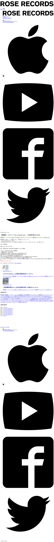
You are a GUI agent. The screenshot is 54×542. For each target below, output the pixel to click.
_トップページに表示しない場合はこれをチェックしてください (18, 237)
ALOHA (23, 302)
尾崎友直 (33, 298)
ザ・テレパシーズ (8, 300)
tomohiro (47, 299)
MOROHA (6, 297)
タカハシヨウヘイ (26, 300)
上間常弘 (20, 302)
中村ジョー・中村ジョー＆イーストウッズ (15, 299)
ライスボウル (11, 298)
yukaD (16, 298)
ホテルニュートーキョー (32, 297)
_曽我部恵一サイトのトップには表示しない (41, 237)
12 (12, 308)
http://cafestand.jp (18, 263)
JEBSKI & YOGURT (43, 300)
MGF (33, 296)
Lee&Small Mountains (45, 296)
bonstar (37, 298)
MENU (1, 9)
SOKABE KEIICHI (8, 22)
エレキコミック (14, 302)
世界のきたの (11, 297)
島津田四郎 (21, 296)
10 (9, 308)
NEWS (6, 16)
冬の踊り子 (37, 299)
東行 (46, 297)
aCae (26, 302)
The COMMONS (50, 300)
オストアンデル (7, 302)
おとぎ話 (2, 302)
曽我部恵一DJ (41, 294)
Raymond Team (42, 299)
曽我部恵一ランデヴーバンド (32, 294)
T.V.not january (15, 300)
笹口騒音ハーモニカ (9, 296)
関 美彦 (31, 300)
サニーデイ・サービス (14, 294)
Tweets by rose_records (4, 327)
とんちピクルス (27, 299)
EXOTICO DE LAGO (28, 296)
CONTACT (7, 18)
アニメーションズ (41, 297)
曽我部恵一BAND (22, 294)
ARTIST (7, 17)
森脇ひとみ (19, 298)
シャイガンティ (23, 297)
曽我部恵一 (2, 237)
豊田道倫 (32, 299)
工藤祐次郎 (16, 296)
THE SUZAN (35, 300)
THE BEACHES (37, 296)
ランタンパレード (48, 294)
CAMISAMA (49, 297)
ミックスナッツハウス (26, 298)
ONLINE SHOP (10, 21)
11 (10, 308)
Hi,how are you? (17, 297)
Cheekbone (20, 300)
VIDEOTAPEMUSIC (43, 298)
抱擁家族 (2, 294)
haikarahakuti (6, 298)
